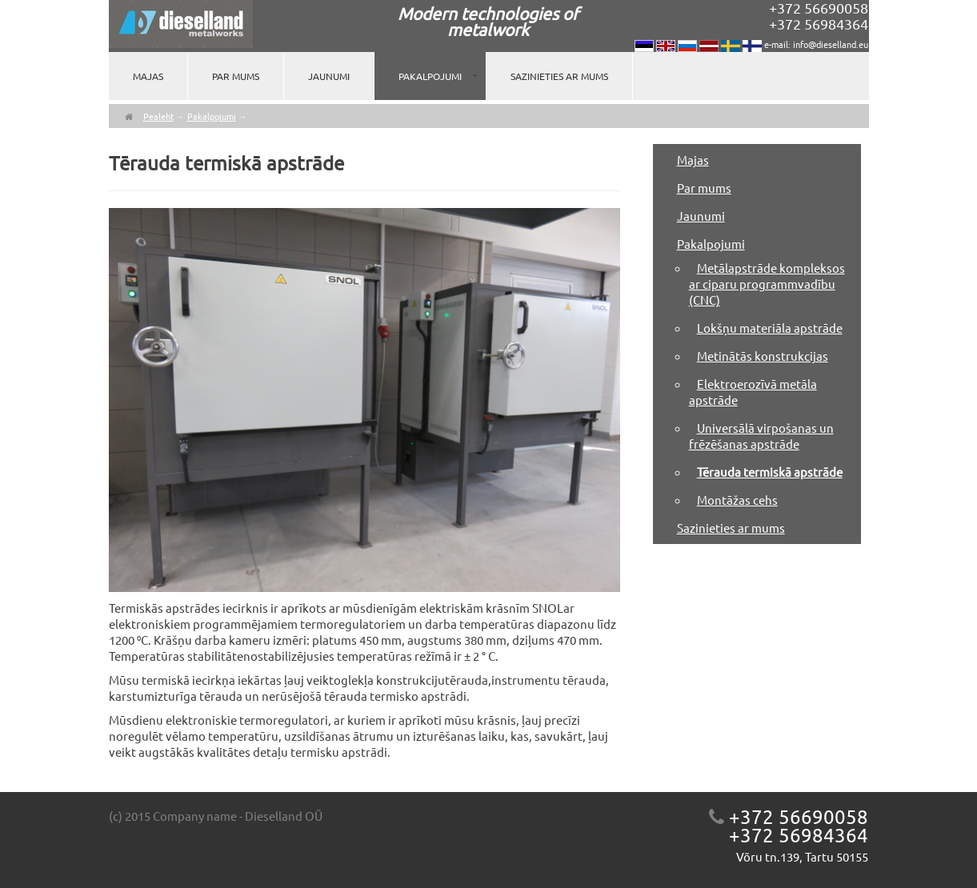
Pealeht (158, 116)
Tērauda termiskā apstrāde (770, 471)
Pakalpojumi (430, 76)
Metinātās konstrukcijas (762, 355)
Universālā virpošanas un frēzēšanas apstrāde (761, 435)
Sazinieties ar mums (559, 76)
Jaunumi (329, 76)
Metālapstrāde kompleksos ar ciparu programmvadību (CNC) (767, 283)
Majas (148, 76)
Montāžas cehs (737, 499)
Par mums (235, 76)
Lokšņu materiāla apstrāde (770, 327)
